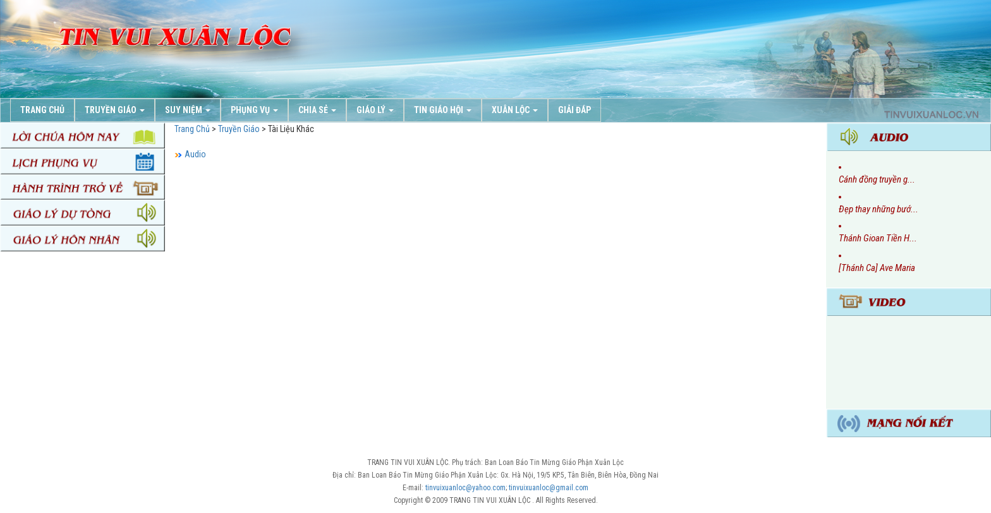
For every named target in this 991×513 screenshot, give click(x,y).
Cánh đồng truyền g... (877, 179)
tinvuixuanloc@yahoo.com (465, 487)
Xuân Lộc (515, 110)
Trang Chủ (192, 129)
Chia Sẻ (317, 110)
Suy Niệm (187, 110)
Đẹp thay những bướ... (878, 209)
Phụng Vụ (254, 110)
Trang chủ (42, 110)
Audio (195, 154)
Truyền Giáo (115, 110)
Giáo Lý (375, 110)
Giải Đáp (574, 110)
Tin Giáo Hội (442, 110)
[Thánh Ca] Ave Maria (877, 268)
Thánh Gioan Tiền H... (878, 238)
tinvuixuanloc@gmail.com (548, 487)
